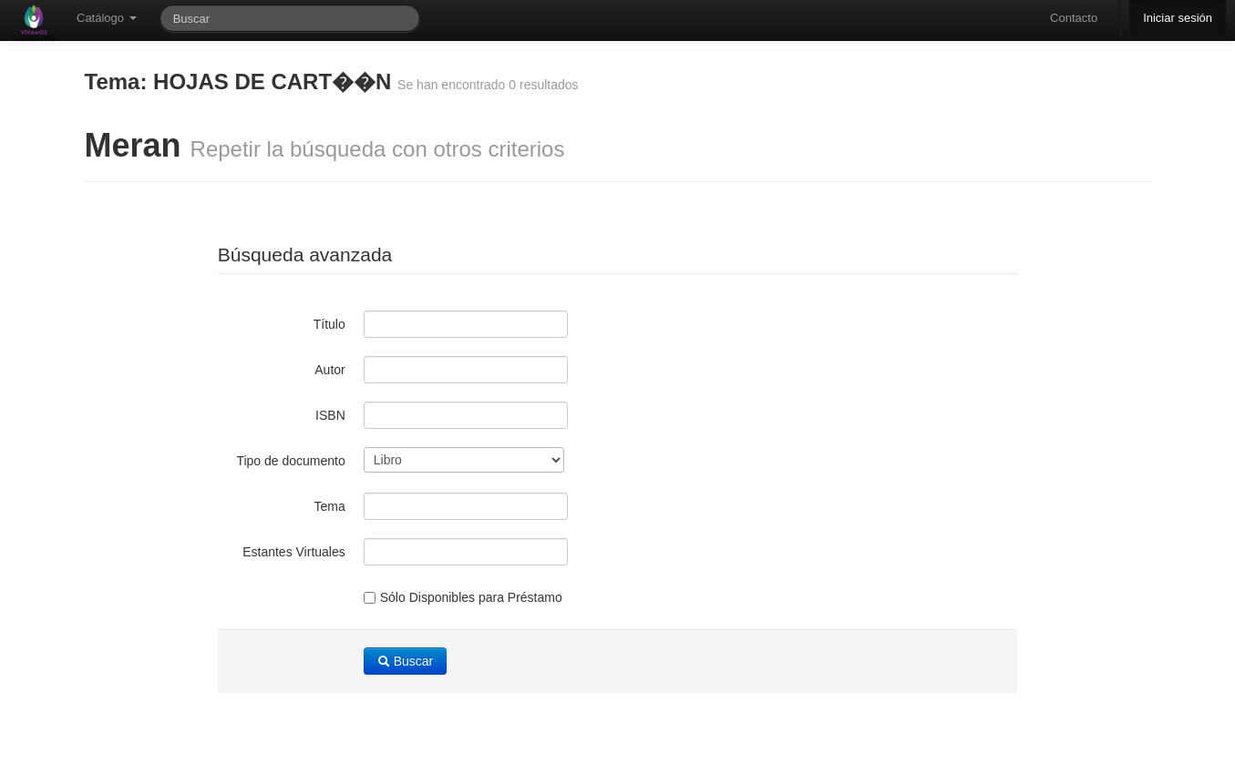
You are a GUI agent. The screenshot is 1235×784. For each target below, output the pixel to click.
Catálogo (107, 18)
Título (329, 324)
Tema (329, 506)
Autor (329, 369)
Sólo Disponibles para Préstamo (463, 597)
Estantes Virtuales (293, 552)
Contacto (1073, 18)
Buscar (405, 661)
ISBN (330, 415)
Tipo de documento (290, 460)
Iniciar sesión (1177, 18)
